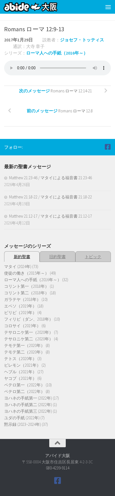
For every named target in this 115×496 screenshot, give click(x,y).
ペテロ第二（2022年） (24, 391)
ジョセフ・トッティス (82, 39)
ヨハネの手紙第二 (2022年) (28, 404)
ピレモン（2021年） (22, 365)
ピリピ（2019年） (20, 312)
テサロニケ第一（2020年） (28, 332)
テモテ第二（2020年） (24, 352)
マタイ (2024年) (17, 266)
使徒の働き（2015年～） (26, 273)
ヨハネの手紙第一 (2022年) (28, 398)
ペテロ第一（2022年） (24, 384)
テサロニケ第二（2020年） (28, 338)
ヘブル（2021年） (20, 371)
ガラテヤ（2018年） (22, 299)
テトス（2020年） (20, 358)
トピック (93, 256)
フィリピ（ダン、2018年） (28, 319)
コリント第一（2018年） (26, 286)
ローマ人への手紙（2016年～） (57, 53)
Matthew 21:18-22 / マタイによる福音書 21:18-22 (50, 196)
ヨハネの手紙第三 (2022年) (28, 411)
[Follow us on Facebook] (107, 147)
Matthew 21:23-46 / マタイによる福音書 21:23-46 (50, 177)
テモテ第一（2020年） (24, 345)
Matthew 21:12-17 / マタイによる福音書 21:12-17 (50, 216)
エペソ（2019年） (20, 306)
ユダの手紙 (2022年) (22, 417)
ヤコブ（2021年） (20, 378)
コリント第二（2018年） (26, 292)
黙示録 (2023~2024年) (22, 424)
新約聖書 (22, 256)
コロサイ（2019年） (22, 325)
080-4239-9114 (57, 468)
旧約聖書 (57, 256)
